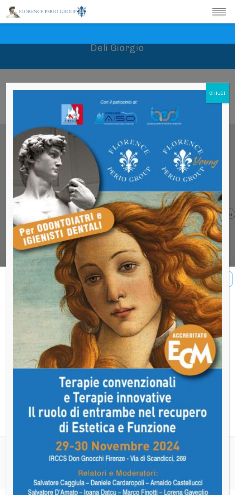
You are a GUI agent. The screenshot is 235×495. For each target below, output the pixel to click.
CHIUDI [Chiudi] (217, 49)
